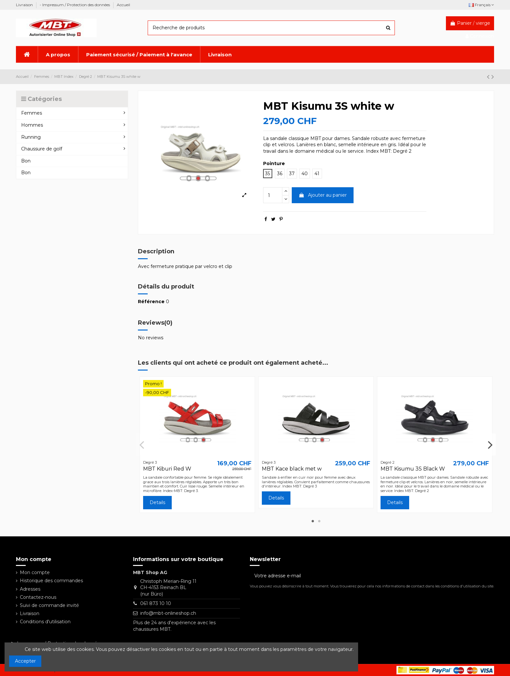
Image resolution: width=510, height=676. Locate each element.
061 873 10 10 (155, 603)
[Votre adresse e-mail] (365, 576)
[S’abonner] (487, 576)
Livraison (25, 4)
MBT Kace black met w (292, 469)
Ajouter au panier (323, 195)
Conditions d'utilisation (45, 622)
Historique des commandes (51, 581)
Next (490, 444)
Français (481, 4)
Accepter (25, 661)
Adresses (30, 589)
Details (157, 502)
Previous (142, 444)
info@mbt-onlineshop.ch (168, 613)
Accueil (123, 4)
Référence (151, 301)
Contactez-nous (38, 597)
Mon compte (35, 572)
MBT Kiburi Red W (167, 469)
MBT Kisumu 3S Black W (413, 469)
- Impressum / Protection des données (75, 4)
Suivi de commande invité (49, 605)
